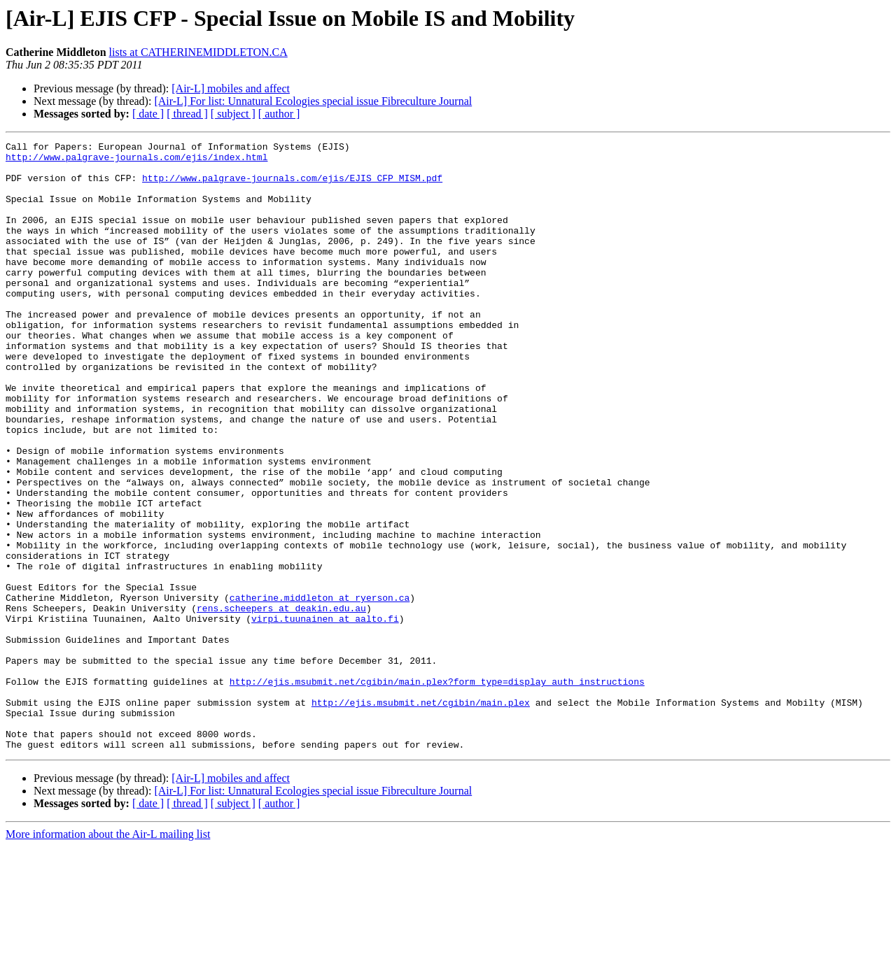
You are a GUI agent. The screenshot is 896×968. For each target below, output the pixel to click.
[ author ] (279, 114)
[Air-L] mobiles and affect (231, 88)
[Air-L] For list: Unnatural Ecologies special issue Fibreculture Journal (313, 101)
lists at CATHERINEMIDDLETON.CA (198, 52)
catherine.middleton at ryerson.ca (320, 689)
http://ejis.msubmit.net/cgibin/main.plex (421, 815)
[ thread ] (187, 114)
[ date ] (148, 114)
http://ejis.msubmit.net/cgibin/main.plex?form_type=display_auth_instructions (437, 790)
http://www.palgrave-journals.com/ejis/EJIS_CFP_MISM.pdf (292, 186)
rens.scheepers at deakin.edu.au (281, 702)
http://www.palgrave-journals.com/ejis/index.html (136, 161)
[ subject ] (233, 114)
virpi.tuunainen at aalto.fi (325, 715)
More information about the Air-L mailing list (108, 956)
